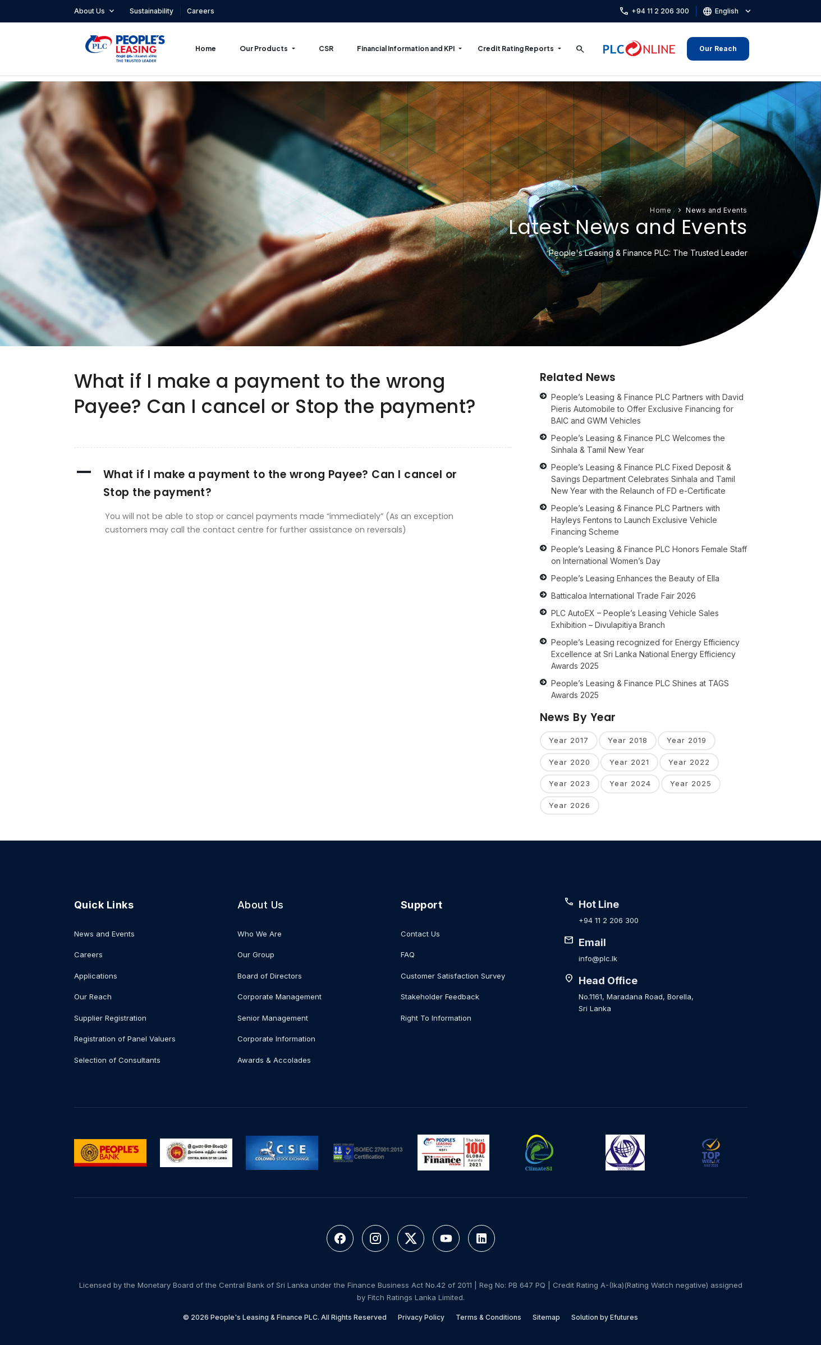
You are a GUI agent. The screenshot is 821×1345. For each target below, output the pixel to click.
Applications (95, 975)
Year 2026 (569, 805)
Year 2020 (569, 762)
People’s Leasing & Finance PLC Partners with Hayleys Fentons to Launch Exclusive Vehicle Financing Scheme (635, 519)
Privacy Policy (421, 1317)
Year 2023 (569, 783)
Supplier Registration (110, 1017)
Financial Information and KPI (406, 48)
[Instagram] (375, 1238)
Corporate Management (279, 996)
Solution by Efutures (604, 1317)
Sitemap (546, 1317)
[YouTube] (446, 1238)
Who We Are (259, 933)
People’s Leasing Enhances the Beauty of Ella (635, 578)
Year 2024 (630, 783)
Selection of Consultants (117, 1059)
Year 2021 (629, 762)
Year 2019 (687, 740)
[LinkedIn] (481, 1238)
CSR (326, 48)
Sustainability (151, 11)
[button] (293, 483)
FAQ (408, 954)
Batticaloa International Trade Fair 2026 (623, 595)
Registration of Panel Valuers (125, 1038)
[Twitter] (410, 1238)
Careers (200, 11)
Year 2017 (569, 740)
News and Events (716, 210)
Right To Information (436, 1017)
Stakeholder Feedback (440, 996)
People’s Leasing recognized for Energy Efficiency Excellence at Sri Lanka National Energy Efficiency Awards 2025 (645, 654)
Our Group (255, 954)
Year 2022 (689, 762)
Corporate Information (276, 1038)
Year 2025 (691, 783)
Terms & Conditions (488, 1317)
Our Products (264, 48)
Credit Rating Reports (516, 48)
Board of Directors (269, 975)
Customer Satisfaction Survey (453, 975)
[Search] (580, 49)
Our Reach (718, 48)
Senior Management (272, 1017)
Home (205, 48)
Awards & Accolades (274, 1059)
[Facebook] (340, 1238)
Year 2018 (628, 740)
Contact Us (420, 933)
